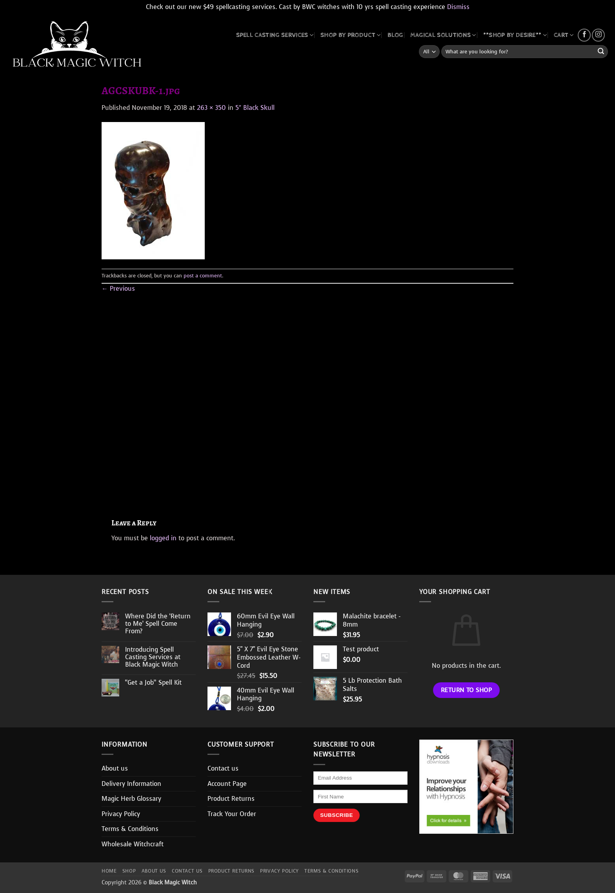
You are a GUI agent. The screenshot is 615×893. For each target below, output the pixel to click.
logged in (163, 538)
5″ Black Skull (255, 108)
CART (564, 35)
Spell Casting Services (275, 35)
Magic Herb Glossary (131, 799)
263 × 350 (211, 108)
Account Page (227, 784)
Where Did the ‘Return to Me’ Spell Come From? (158, 623)
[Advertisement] (307, 396)
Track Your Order (231, 814)
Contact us (222, 768)
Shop (129, 871)
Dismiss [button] (458, 7)
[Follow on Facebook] (584, 35)
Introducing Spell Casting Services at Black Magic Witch (152, 657)
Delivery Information (131, 784)
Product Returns (231, 799)
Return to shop (466, 690)
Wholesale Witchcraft (133, 844)
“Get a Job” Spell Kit (153, 682)
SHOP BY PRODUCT (350, 35)
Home (109, 871)
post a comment (203, 275)
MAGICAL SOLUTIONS (443, 35)
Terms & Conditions (130, 829)
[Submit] (601, 51)
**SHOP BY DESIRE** (515, 35)
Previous (118, 288)
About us (115, 768)
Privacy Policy (121, 814)
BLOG (395, 35)
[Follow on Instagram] (598, 35)
